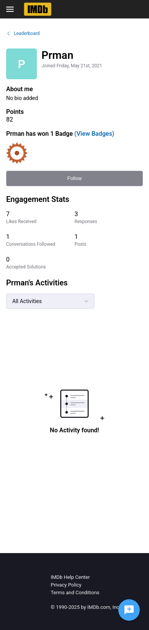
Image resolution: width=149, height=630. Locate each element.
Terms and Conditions (75, 592)
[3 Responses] (108, 217)
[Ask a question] (129, 610)
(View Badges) (93, 133)
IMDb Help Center (70, 577)
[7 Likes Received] (40, 217)
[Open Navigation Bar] (12, 9)
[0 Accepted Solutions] (40, 262)
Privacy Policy (66, 585)
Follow (74, 178)
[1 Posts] (108, 240)
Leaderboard (23, 33)
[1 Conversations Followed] (40, 240)
